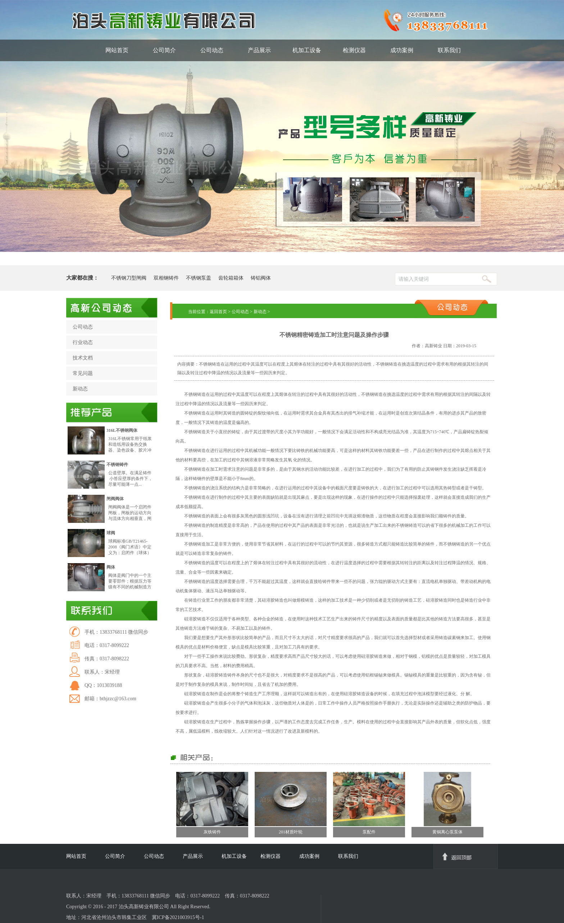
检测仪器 (354, 50)
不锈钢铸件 (117, 464)
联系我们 (449, 50)
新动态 (80, 389)
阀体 (110, 567)
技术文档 (83, 358)
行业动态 (83, 342)
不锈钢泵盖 (198, 278)
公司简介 (164, 50)
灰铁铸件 (212, 831)
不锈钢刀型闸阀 (128, 278)
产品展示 (259, 50)
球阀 (110, 532)
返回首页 (218, 311)
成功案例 (401, 50)
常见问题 (83, 373)
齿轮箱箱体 (231, 278)
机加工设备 (306, 50)
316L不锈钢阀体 (121, 430)
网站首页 (116, 50)
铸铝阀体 (261, 278)
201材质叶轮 (291, 831)
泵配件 (369, 831)
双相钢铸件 (166, 278)
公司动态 (211, 50)
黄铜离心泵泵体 (447, 831)
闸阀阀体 (115, 498)
